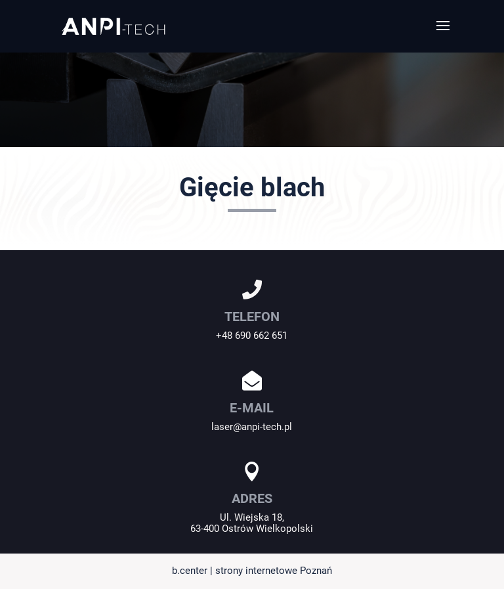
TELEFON (252, 316)
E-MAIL (252, 408)
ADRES (252, 498)
